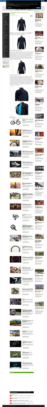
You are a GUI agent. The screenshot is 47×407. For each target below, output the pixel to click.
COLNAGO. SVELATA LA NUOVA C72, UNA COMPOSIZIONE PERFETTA (27, 204)
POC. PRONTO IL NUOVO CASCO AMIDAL (26, 215)
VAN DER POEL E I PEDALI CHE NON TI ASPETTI (27, 299)
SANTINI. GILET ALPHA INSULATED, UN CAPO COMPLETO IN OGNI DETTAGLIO (38, 20)
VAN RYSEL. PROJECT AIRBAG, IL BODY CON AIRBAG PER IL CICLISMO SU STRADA (27, 342)
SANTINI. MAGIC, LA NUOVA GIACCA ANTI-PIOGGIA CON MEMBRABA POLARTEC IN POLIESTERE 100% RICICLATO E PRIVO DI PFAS (23, 403)
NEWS (4, 45)
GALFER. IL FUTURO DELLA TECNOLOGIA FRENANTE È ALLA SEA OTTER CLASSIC (28, 151)
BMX (3, 19)
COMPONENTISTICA (6, 24)
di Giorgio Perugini (12, 15)
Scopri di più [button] (9, 7)
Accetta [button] (38, 7)
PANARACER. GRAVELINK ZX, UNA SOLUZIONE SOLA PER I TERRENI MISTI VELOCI (27, 247)
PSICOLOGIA (4, 48)
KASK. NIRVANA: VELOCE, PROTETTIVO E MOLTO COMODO (38, 87)
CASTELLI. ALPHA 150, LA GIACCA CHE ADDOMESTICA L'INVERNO (39, 71)
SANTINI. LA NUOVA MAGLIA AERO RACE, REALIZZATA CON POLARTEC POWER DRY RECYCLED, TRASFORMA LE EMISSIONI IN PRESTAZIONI (27, 311)
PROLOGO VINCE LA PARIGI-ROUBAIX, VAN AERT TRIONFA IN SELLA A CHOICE (27, 289)
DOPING (4, 27)
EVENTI (4, 33)
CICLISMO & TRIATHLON (4, 21)
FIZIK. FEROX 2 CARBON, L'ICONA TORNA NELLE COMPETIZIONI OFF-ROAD (28, 162)
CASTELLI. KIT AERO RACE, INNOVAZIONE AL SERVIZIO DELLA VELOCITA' (39, 258)
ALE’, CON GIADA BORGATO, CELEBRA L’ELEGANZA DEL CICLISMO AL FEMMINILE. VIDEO (21, 398)
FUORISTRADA (5, 34)
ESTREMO (4, 31)
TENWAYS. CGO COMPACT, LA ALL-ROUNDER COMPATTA (27, 352)
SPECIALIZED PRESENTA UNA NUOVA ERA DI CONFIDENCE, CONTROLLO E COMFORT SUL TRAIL (27, 237)
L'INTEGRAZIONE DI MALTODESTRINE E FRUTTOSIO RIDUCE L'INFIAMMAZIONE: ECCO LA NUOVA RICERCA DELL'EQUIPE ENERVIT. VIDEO (22, 400)
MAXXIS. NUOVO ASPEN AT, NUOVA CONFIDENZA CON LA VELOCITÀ (27, 130)
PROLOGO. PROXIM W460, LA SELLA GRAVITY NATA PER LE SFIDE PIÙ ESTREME (27, 184)
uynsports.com (12, 86)
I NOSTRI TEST (36, 11)
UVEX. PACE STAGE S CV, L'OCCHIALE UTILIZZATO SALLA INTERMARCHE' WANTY (39, 207)
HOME (10, 11)
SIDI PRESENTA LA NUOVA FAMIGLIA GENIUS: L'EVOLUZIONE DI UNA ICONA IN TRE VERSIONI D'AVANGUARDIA (27, 279)
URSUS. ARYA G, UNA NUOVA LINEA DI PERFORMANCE (27, 331)
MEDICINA (4, 42)
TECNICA (4, 55)
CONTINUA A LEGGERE (25, 125)
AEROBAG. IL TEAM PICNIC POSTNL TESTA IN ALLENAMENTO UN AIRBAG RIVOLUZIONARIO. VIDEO (20, 392)
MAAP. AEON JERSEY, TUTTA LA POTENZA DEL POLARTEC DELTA (39, 223)
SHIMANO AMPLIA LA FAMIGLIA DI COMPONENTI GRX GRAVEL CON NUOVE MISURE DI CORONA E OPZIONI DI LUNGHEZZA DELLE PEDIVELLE (28, 226)
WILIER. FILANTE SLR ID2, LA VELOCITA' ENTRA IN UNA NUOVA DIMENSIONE (39, 173)
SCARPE (4, 49)
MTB (3, 43)
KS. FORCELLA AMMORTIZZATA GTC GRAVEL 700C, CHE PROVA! (39, 308)
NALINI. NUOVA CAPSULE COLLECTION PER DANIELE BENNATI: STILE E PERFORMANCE (27, 321)
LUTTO (4, 40)
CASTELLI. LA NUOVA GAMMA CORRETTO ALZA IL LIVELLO (26, 268)
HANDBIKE (4, 37)
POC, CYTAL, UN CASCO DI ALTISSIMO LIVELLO (39, 53)
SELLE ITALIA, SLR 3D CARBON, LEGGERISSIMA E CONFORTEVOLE (39, 104)
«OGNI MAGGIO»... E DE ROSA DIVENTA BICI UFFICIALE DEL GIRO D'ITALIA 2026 (27, 257)
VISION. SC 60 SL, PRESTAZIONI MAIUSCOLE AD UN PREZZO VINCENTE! (39, 189)
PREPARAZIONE (5, 46)
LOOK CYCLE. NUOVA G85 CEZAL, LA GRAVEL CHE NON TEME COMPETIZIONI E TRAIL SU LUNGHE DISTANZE (27, 173)
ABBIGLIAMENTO (5, 13)
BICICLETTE (23, 171)
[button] (39, 1)
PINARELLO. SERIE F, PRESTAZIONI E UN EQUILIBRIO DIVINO (39, 38)
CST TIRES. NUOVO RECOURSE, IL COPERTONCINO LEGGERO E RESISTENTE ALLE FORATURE (28, 141)
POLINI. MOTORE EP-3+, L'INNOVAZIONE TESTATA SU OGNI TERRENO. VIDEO (22, 395)
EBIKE (4, 30)
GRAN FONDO (5, 36)
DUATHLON (4, 28)
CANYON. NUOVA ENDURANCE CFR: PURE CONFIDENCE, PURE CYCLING (27, 363)
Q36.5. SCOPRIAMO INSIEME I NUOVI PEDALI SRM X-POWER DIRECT (39, 121)
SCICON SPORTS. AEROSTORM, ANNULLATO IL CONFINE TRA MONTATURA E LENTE (39, 155)
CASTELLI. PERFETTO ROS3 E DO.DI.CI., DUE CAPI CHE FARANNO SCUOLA (39, 139)
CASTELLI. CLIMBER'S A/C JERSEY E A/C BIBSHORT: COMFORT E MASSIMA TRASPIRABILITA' (38, 241)
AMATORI (4, 16)
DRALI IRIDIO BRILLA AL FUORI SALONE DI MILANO (27, 120)
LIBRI (3, 39)
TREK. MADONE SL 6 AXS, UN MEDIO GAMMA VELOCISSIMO (39, 275)
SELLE (4, 52)
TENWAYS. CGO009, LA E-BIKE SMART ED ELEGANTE (39, 291)
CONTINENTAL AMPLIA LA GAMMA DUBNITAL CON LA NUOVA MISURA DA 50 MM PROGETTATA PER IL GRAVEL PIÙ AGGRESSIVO (27, 194)
